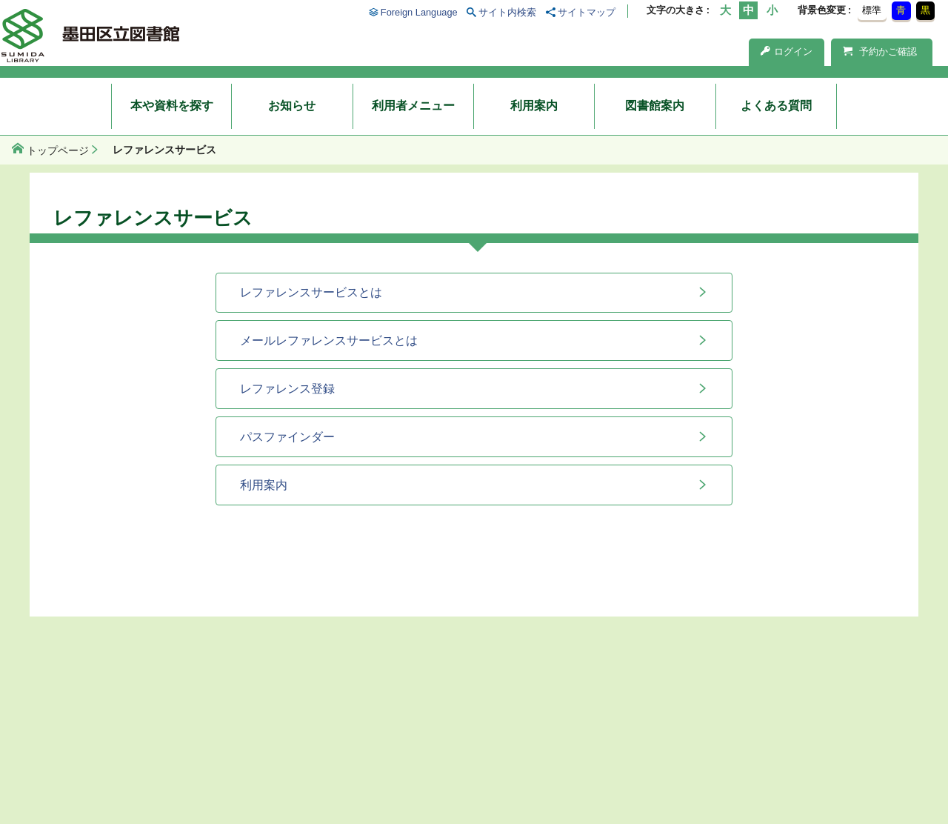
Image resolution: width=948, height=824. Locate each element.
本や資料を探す (171, 105)
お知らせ (292, 105)
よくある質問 (776, 105)
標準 (871, 10)
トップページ (58, 150)
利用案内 (534, 105)
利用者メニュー (413, 105)
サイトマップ (586, 12)
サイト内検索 (507, 12)
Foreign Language (419, 12)
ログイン (786, 51)
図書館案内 (654, 105)
